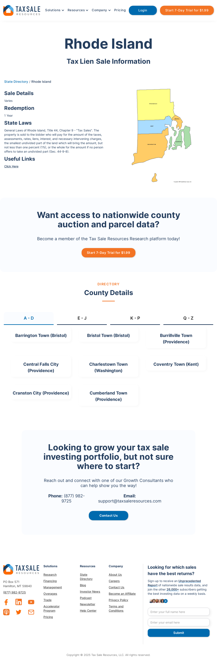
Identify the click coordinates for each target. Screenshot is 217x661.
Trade (47, 600)
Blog (83, 585)
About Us (115, 574)
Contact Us (116, 587)
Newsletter (87, 604)
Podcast (86, 598)
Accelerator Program (51, 608)
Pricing (120, 10)
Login (142, 10)
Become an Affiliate (122, 593)
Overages (50, 593)
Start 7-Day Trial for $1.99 (187, 10)
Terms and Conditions (116, 608)
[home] (21, 10)
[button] (54, 10)
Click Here (11, 166)
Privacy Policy (118, 600)
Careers (114, 581)
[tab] (29, 318)
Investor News (90, 591)
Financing (50, 581)
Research (50, 574)
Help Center (88, 610)
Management (52, 587)
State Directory (16, 82)
